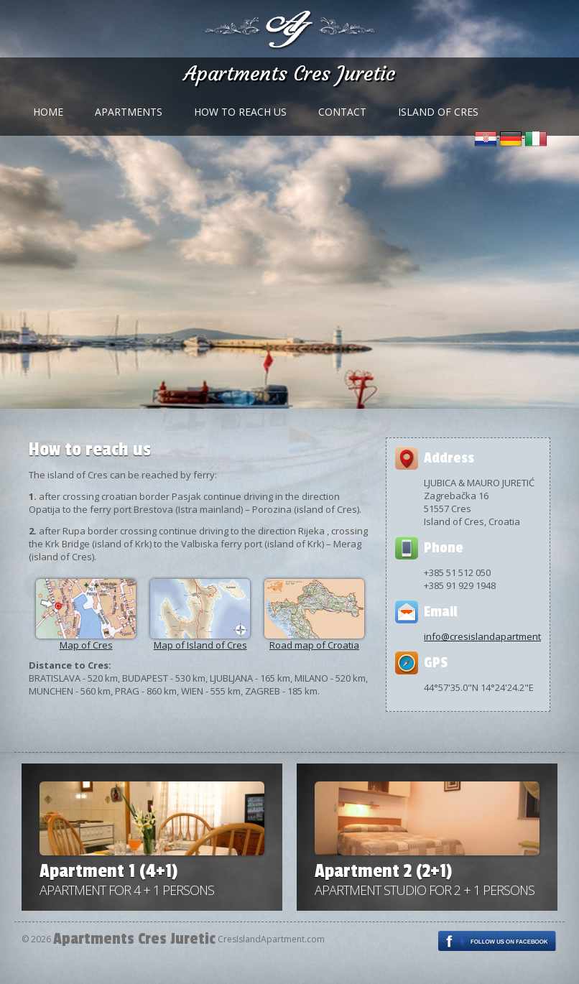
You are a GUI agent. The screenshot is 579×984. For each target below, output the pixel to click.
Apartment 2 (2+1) (383, 871)
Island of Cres (438, 112)
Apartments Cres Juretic (290, 73)
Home (48, 112)
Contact (342, 112)
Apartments (128, 112)
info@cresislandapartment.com (492, 636)
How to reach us (240, 112)
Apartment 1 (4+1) (108, 871)
